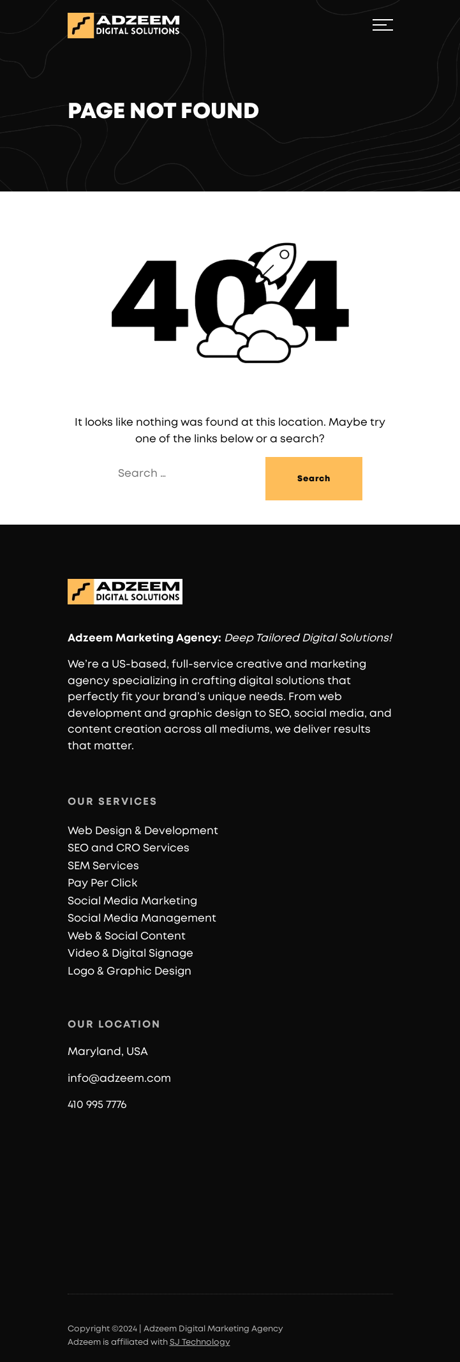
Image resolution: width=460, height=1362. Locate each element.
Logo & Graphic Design (129, 971)
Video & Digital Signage (130, 953)
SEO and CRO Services (128, 847)
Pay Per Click (102, 883)
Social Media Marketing (132, 900)
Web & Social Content (127, 936)
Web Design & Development (143, 830)
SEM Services (103, 865)
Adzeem (90, 637)
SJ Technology (200, 1342)
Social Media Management (142, 918)
